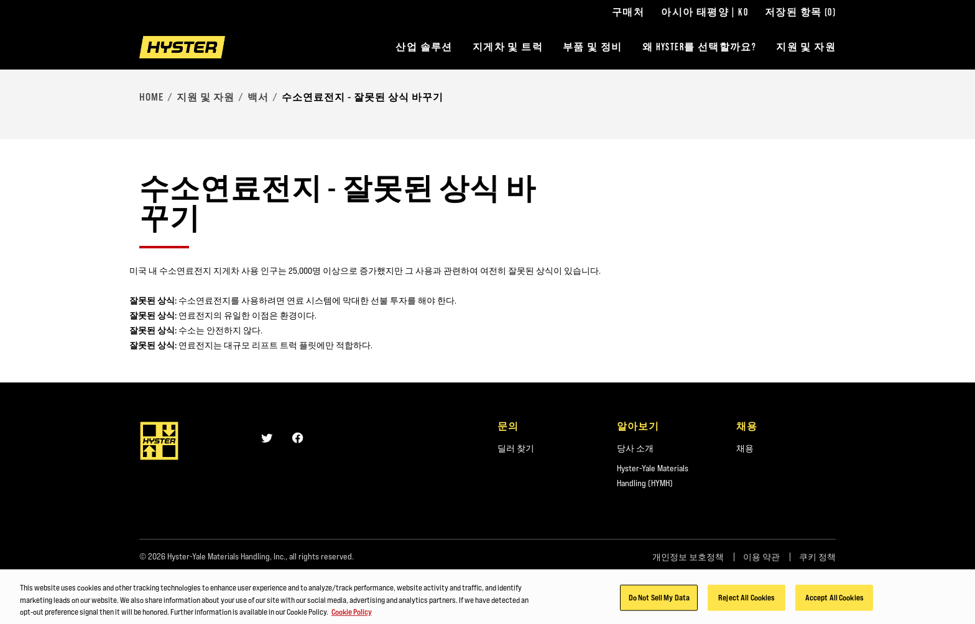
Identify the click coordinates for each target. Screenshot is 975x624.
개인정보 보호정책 (688, 557)
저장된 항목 (800, 12)
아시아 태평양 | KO (704, 12)
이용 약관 (761, 557)
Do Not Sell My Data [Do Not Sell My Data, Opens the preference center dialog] (659, 601)
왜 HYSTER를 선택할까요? (699, 47)
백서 (258, 97)
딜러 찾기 (515, 448)
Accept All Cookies (834, 601)
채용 (745, 448)
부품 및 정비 (592, 47)
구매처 (628, 12)
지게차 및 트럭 (508, 47)
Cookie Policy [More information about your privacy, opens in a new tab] (351, 615)
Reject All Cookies (746, 601)
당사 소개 (635, 448)
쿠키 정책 (817, 557)
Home (151, 97)
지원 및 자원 (806, 47)
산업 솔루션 (423, 47)
